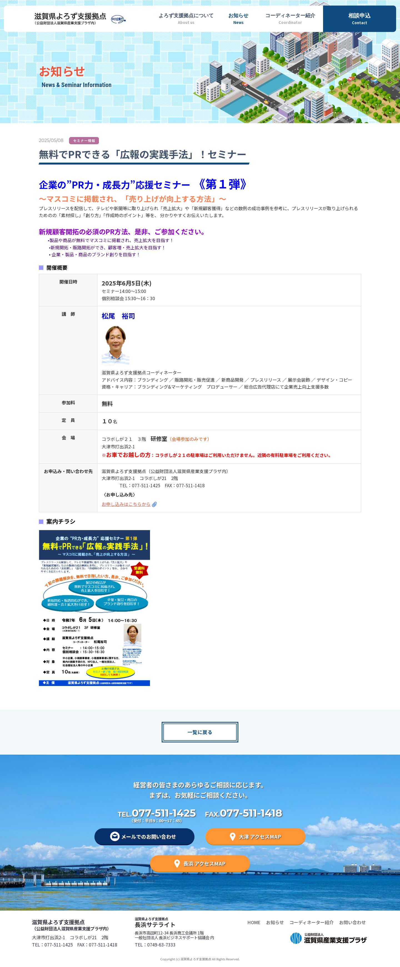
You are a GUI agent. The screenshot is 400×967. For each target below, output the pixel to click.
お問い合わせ (352, 922)
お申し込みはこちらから (126, 504)
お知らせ (275, 922)
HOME (254, 922)
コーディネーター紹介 (311, 922)
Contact (359, 18)
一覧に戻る (200, 732)
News (238, 18)
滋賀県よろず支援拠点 (83, 924)
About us (186, 18)
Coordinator (290, 18)
